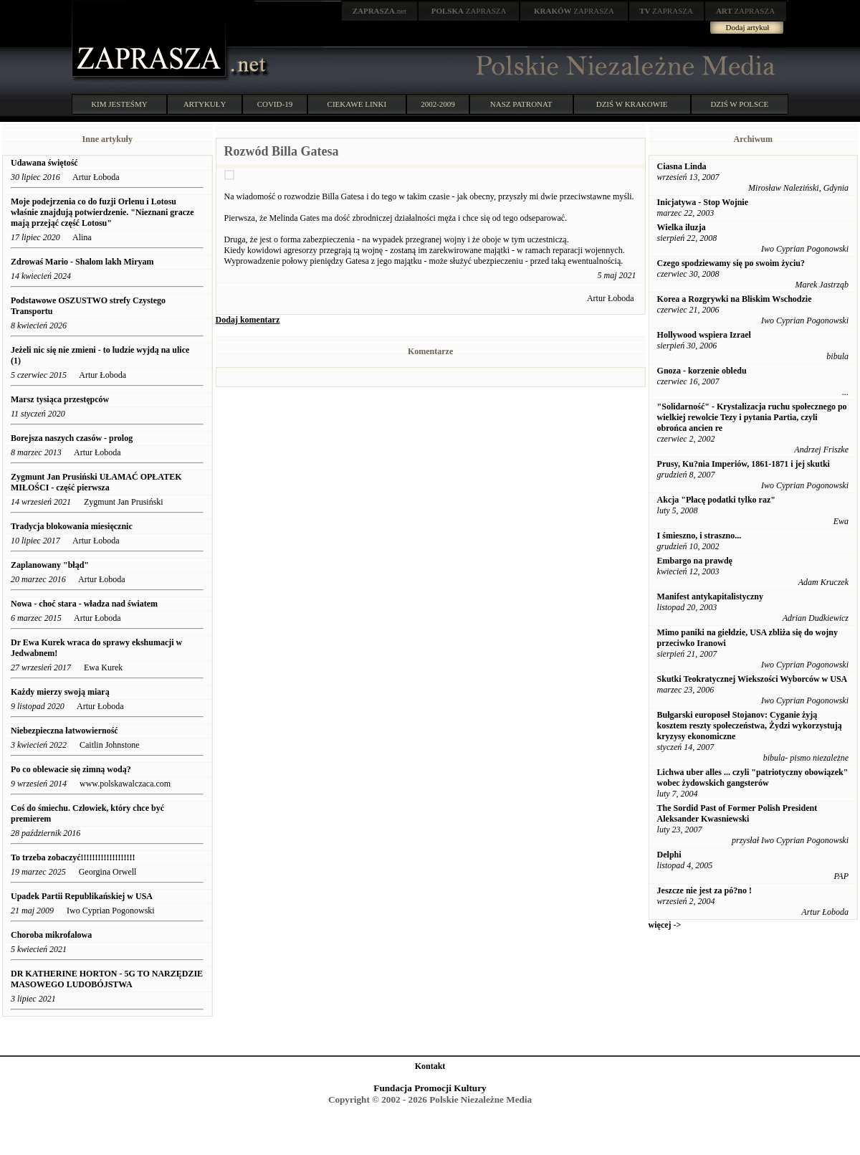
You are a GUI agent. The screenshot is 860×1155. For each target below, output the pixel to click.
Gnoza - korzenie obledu (702, 371)
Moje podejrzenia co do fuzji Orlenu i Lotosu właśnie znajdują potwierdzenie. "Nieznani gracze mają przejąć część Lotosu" (102, 212)
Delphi (669, 855)
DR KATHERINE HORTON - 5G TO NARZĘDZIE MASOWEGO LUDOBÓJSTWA (107, 979)
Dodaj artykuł (748, 27)
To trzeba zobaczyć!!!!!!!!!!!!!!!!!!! (73, 857)
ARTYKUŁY (204, 104)
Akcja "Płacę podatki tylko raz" (716, 500)
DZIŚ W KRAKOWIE (632, 104)
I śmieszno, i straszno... (699, 536)
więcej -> (665, 925)
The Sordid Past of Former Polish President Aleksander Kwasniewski (737, 813)
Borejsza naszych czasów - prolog (72, 438)
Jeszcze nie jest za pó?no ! (704, 890)
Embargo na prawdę (694, 561)
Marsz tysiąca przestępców (60, 399)
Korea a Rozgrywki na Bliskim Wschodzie (734, 299)
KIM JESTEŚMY (119, 104)
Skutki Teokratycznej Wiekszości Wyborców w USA (752, 679)
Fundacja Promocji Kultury (429, 1088)
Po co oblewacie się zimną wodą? (71, 769)
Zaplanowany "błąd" (50, 565)
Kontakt (430, 1066)
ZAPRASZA (469, 10)
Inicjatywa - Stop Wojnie (702, 202)
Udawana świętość (44, 163)
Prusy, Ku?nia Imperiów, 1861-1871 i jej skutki (743, 464)
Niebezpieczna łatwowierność (64, 731)
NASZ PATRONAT (521, 104)
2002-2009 (438, 104)
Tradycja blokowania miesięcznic (72, 526)
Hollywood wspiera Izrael (704, 335)
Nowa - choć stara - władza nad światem (84, 604)
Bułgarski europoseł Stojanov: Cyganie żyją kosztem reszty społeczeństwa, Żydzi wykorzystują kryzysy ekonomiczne (749, 725)
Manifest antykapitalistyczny (710, 596)
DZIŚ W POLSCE (739, 104)
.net (380, 10)
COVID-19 (275, 104)
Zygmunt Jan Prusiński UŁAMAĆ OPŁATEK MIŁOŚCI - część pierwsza (96, 482)
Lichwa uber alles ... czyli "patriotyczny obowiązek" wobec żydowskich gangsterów (753, 777)
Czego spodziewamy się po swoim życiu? (731, 263)
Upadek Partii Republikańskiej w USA (82, 896)
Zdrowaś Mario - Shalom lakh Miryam (82, 262)
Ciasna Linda (682, 166)
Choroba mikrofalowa (51, 935)
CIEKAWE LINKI (357, 104)
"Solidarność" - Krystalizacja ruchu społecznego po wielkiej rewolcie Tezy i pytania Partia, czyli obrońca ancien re (752, 417)
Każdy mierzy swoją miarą (60, 692)
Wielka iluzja (681, 227)
